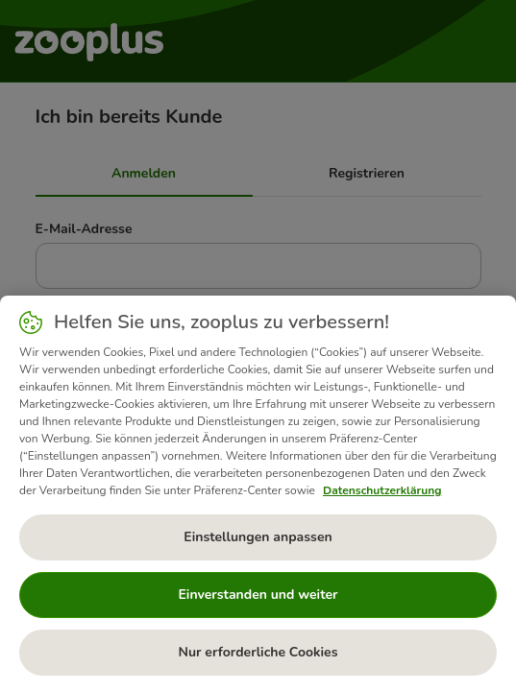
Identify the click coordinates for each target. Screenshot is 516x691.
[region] (258, 493)
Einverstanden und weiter (257, 594)
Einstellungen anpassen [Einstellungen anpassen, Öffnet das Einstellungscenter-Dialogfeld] (258, 537)
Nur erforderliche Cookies (257, 652)
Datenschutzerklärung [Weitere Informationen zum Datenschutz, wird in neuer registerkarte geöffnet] (382, 490)
